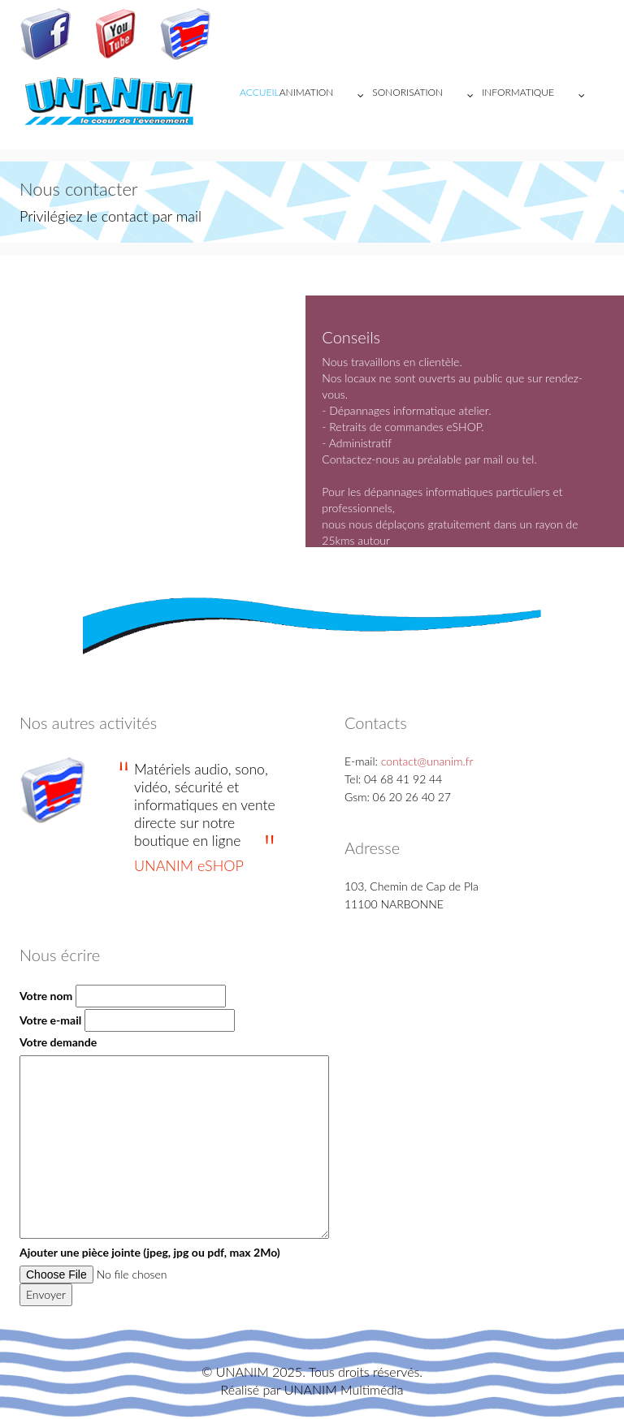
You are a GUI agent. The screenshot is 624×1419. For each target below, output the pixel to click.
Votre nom (46, 996)
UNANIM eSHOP (189, 865)
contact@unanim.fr (427, 761)
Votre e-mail (50, 1020)
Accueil (260, 92)
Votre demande (58, 1042)
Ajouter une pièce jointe (150, 1252)
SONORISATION (427, 95)
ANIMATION (326, 95)
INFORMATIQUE (537, 95)
